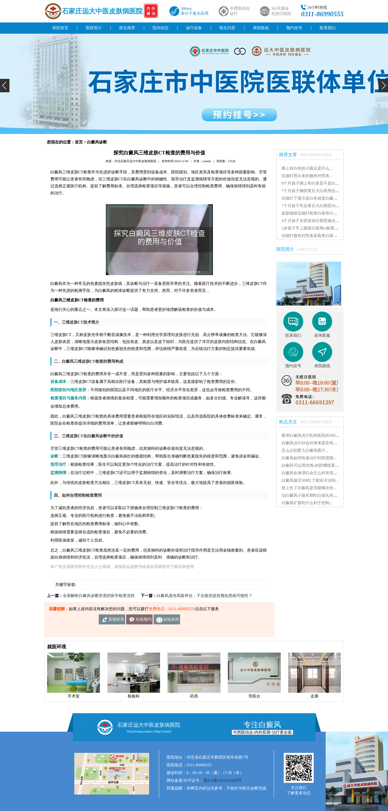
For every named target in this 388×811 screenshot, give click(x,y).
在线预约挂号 (144, 620)
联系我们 (328, 28)
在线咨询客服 (171, 620)
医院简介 (94, 28)
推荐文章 (308, 154)
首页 (79, 142)
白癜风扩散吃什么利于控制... (307, 503)
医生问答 (227, 28)
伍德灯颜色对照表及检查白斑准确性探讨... (319, 235)
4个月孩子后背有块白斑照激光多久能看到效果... (324, 221)
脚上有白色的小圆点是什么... (307, 168)
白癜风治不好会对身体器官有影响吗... (315, 443)
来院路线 (261, 28)
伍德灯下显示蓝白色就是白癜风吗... (313, 198)
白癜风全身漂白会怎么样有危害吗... (313, 473)
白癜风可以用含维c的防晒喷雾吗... (312, 465)
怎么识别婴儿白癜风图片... (305, 450)
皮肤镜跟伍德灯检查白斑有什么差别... (315, 213)
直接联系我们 (116, 620)
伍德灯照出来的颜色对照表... (307, 176)
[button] (4, 85)
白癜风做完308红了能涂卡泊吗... (310, 480)
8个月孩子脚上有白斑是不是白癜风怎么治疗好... (324, 183)
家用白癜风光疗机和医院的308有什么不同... (320, 435)
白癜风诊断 (97, 142)
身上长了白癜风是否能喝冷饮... (309, 488)
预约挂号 (294, 28)
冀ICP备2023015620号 (222, 780)
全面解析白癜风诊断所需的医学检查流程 (99, 595)
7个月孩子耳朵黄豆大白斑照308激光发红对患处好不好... (331, 206)
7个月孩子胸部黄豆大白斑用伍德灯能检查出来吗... (326, 191)
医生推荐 (127, 28)
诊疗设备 (194, 28)
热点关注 (308, 421)
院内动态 (161, 28)
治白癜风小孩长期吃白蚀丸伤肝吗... (313, 495)
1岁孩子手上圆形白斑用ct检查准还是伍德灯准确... (325, 228)
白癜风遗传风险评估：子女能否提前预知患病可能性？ (204, 595)
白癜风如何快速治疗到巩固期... (309, 458)
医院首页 (60, 28)
